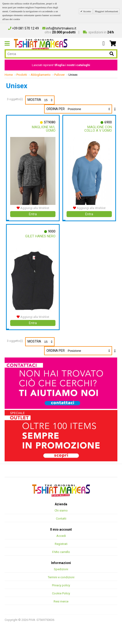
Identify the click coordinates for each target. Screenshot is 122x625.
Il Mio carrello (61, 551)
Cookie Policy (61, 593)
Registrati (61, 543)
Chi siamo (61, 510)
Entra (33, 214)
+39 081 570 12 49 (23, 28)
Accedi (61, 535)
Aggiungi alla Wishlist (33, 207)
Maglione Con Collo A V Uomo (98, 129)
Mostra (40, 100)
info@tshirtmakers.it (59, 28)
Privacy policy (61, 585)
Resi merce (61, 601)
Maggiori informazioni (106, 11)
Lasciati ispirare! (61, 65)
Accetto (86, 11)
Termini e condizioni (61, 577)
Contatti (61, 518)
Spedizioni (61, 569)
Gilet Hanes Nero (40, 236)
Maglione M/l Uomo (43, 129)
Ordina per (55, 109)
